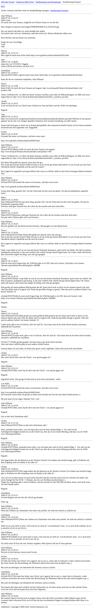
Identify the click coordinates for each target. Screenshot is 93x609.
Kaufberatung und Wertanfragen (48, 2)
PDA (3, 6)
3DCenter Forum (7, 2)
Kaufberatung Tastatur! (59, 10)
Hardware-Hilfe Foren (25, 2)
